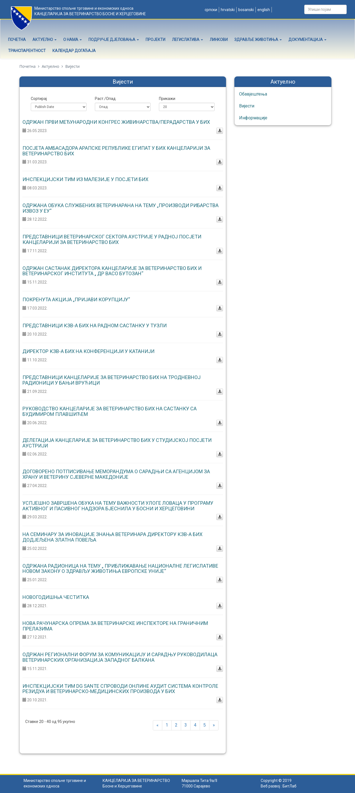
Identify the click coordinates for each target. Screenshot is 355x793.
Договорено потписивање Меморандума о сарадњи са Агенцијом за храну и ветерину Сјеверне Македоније (116, 474)
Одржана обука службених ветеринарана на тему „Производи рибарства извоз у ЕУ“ (120, 208)
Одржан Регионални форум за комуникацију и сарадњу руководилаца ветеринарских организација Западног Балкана (119, 657)
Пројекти (155, 39)
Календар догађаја (74, 50)
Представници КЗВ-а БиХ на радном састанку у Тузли (94, 325)
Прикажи (167, 98)
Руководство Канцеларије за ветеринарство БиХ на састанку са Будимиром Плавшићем (109, 411)
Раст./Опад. (105, 98)
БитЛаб (289, 786)
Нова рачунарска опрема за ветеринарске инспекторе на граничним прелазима (115, 626)
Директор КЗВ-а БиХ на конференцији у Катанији (88, 351)
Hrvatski (227, 9)
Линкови (219, 39)
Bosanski (245, 9)
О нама (72, 39)
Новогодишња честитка (55, 597)
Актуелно (44, 39)
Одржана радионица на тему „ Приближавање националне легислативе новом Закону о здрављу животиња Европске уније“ (120, 568)
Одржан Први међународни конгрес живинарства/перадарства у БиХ (116, 122)
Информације (253, 117)
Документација (307, 39)
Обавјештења (253, 94)
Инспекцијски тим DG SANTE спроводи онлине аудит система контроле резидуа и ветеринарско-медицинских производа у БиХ (120, 688)
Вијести (246, 106)
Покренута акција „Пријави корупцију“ (76, 299)
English (263, 9)
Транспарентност (27, 50)
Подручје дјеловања (113, 39)
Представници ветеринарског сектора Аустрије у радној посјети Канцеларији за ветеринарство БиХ (111, 239)
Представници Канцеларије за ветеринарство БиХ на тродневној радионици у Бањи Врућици (111, 380)
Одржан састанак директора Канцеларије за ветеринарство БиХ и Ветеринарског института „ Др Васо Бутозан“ (112, 271)
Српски (210, 9)
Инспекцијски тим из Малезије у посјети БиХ (85, 179)
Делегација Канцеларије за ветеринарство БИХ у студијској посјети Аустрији (117, 443)
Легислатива (187, 39)
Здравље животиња (258, 39)
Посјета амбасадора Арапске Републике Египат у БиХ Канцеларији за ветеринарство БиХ (116, 150)
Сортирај (39, 98)
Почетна (17, 39)
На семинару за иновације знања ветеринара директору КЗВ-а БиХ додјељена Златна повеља (112, 537)
